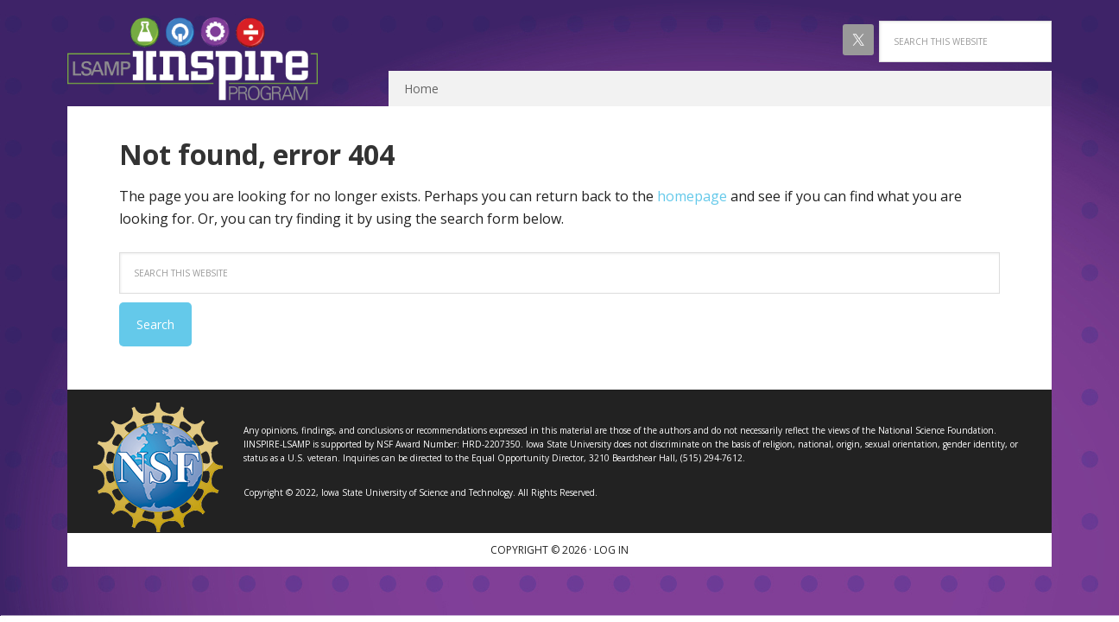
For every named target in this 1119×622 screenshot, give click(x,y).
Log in (611, 550)
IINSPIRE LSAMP (192, 58)
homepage (692, 196)
